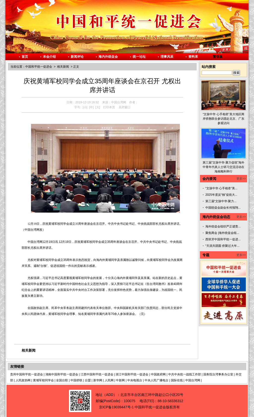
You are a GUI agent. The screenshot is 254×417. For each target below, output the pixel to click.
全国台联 (62, 380)
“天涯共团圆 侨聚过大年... (222, 246)
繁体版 (217, 56)
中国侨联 (76, 380)
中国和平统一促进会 (38, 66)
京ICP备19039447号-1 (116, 407)
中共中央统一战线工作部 (184, 374)
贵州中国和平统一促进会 (26, 374)
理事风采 (166, 56)
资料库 (193, 56)
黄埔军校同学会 (43, 380)
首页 (25, 56)
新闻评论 (77, 56)
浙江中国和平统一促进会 (132, 374)
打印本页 (109, 107)
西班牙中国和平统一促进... (223, 239)
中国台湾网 (192, 380)
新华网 (97, 380)
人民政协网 (23, 380)
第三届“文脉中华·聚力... (220, 201)
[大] (97, 107)
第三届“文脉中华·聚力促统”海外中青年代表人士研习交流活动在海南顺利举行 (223, 167)
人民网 (109, 380)
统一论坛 (139, 56)
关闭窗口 (124, 107)
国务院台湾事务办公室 (218, 374)
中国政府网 (158, 374)
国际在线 (177, 380)
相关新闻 (63, 66)
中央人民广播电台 (156, 380)
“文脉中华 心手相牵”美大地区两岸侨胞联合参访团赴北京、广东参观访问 (223, 118)
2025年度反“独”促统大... (221, 194)
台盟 (88, 380)
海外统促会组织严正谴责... (223, 226)
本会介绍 (49, 56)
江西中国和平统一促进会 (97, 374)
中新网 (120, 380)
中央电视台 (134, 380)
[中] (91, 107)
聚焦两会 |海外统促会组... (222, 233)
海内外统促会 (108, 56)
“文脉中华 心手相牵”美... (221, 188)
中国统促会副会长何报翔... (223, 207)
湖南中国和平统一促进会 (61, 374)
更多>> (241, 178)
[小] (85, 107)
